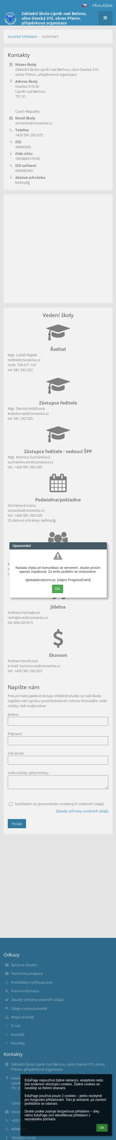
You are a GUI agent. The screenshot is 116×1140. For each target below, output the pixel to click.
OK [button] (102, 1128)
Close (102, 546)
